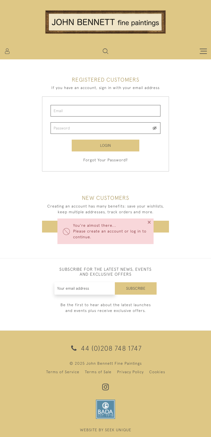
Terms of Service (62, 372)
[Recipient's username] (84, 288)
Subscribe (135, 288)
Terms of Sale (98, 372)
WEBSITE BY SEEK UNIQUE (105, 430)
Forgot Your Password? (105, 160)
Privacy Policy (130, 372)
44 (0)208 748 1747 (105, 348)
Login (105, 145)
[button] (105, 51)
